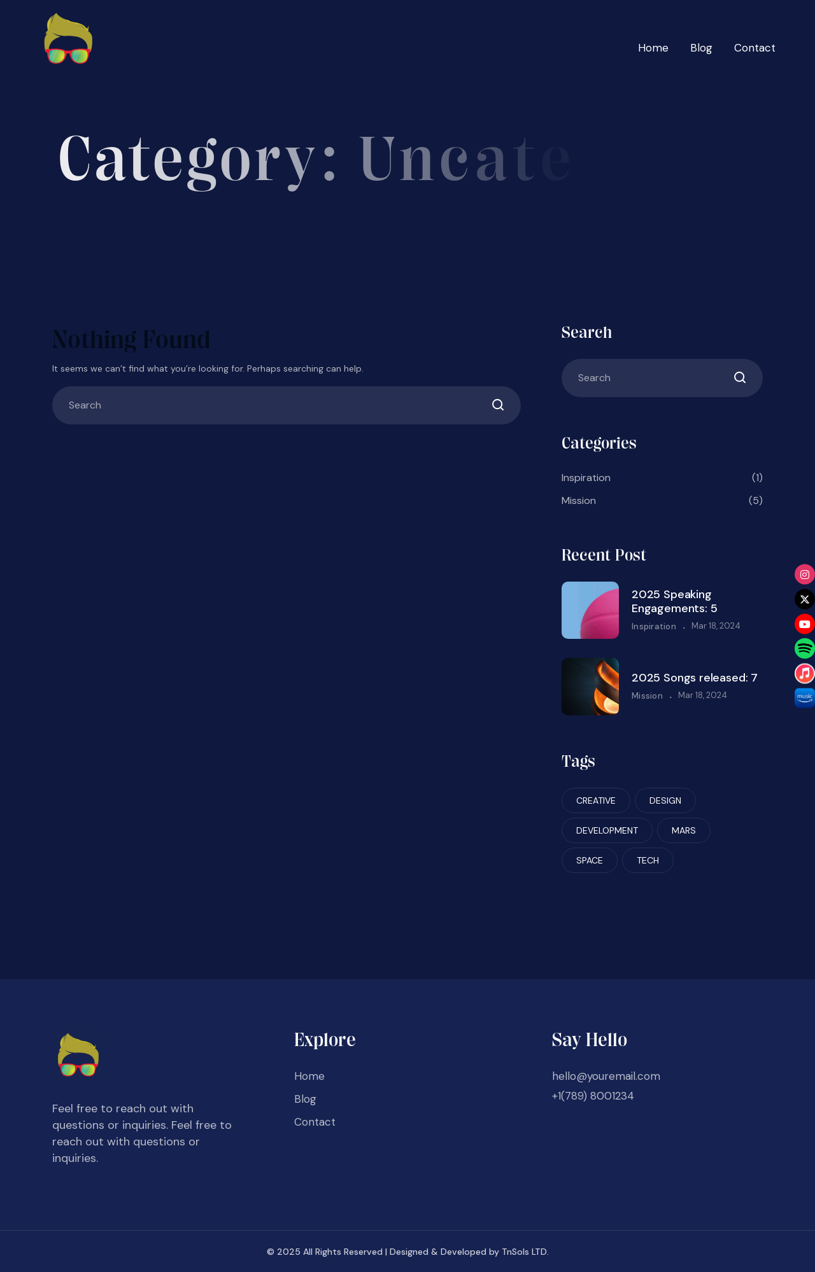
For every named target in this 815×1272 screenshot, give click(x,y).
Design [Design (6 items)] (665, 800)
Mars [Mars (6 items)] (684, 830)
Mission (662, 501)
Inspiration (662, 478)
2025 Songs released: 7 (695, 677)
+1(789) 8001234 (593, 1096)
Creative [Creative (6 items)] (596, 800)
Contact (755, 48)
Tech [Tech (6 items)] (648, 860)
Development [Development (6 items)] (607, 830)
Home (653, 48)
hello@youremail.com (606, 1076)
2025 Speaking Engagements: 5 (674, 601)
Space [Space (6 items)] (589, 860)
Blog (701, 48)
